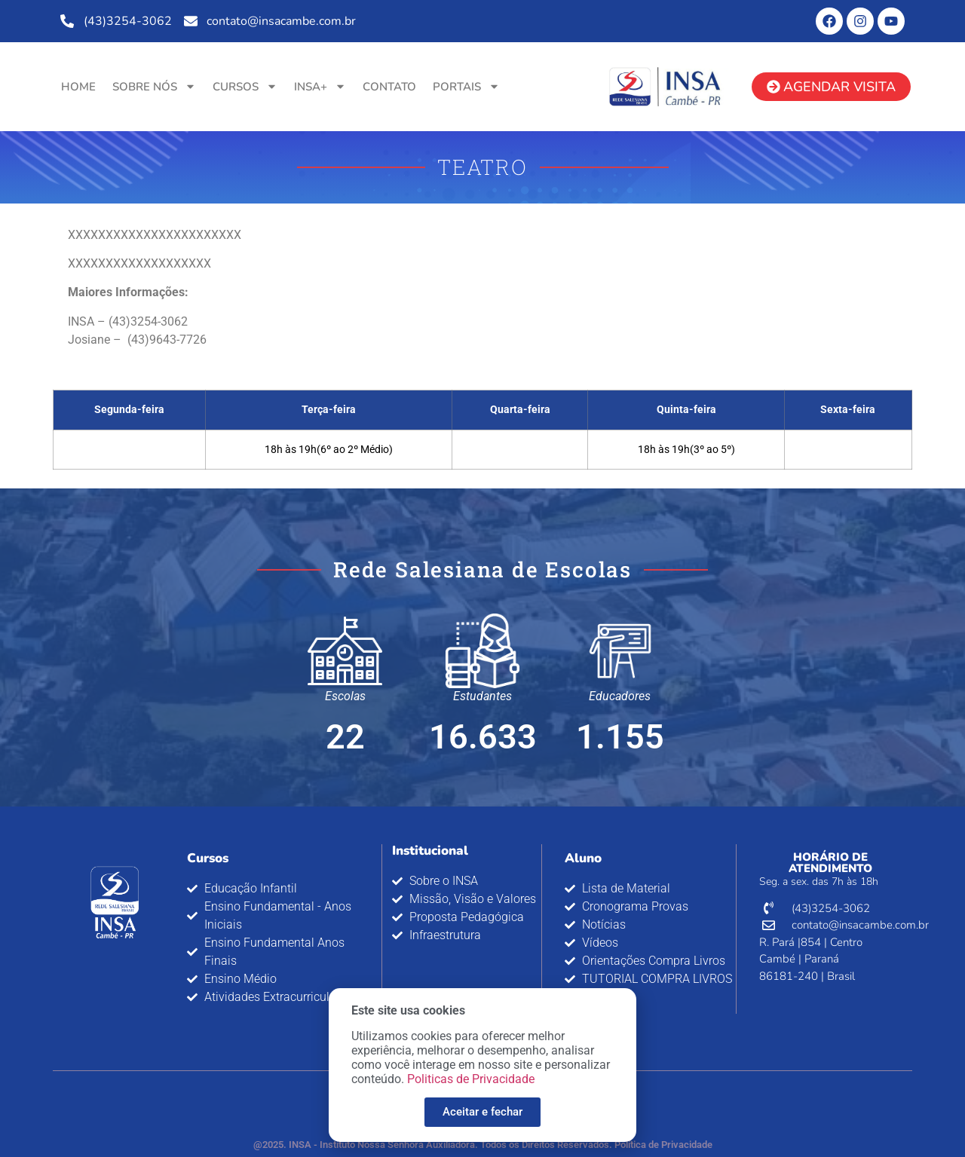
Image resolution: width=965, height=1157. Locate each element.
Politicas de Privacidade (471, 1089)
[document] (482, 578)
